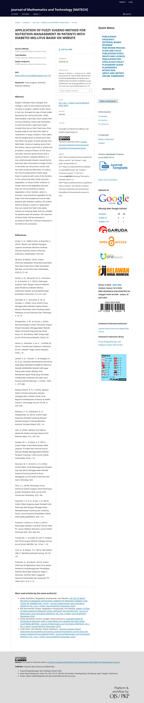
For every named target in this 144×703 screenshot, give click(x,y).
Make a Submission (108, 101)
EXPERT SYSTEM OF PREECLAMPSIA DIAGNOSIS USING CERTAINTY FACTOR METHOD (55, 609)
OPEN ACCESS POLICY (113, 62)
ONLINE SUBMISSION (113, 76)
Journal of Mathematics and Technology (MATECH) (49, 9)
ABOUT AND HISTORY (113, 73)
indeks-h (103, 217)
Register (122, 2)
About (36, 14)
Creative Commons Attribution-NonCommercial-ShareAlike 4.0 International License (74, 145)
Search (127, 14)
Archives (25, 14)
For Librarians (103, 124)
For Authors (102, 120)
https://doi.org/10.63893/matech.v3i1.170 (33, 75)
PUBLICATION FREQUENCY (109, 38)
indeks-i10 (104, 221)
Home (17, 22)
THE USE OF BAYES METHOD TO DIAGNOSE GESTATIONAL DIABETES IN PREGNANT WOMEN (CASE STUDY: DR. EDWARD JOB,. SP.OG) (54, 601)
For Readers (102, 116)
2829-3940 (117, 285)
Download (110, 154)
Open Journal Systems (107, 180)
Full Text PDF (66, 49)
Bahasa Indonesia (106, 139)
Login (131, 2)
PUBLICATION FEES (111, 59)
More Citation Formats (69, 91)
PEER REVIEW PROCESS (113, 47)
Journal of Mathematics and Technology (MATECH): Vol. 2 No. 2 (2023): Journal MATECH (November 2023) (55, 625)
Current (14, 14)
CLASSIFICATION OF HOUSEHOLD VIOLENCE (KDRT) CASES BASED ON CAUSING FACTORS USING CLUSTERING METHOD (52, 621)
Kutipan (102, 213)
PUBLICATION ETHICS (113, 53)
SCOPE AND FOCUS (111, 50)
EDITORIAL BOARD (111, 42)
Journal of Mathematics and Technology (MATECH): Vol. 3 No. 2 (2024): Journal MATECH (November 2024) (52, 604)
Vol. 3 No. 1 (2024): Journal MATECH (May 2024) (51, 22)
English (101, 143)
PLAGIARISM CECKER (112, 64)
